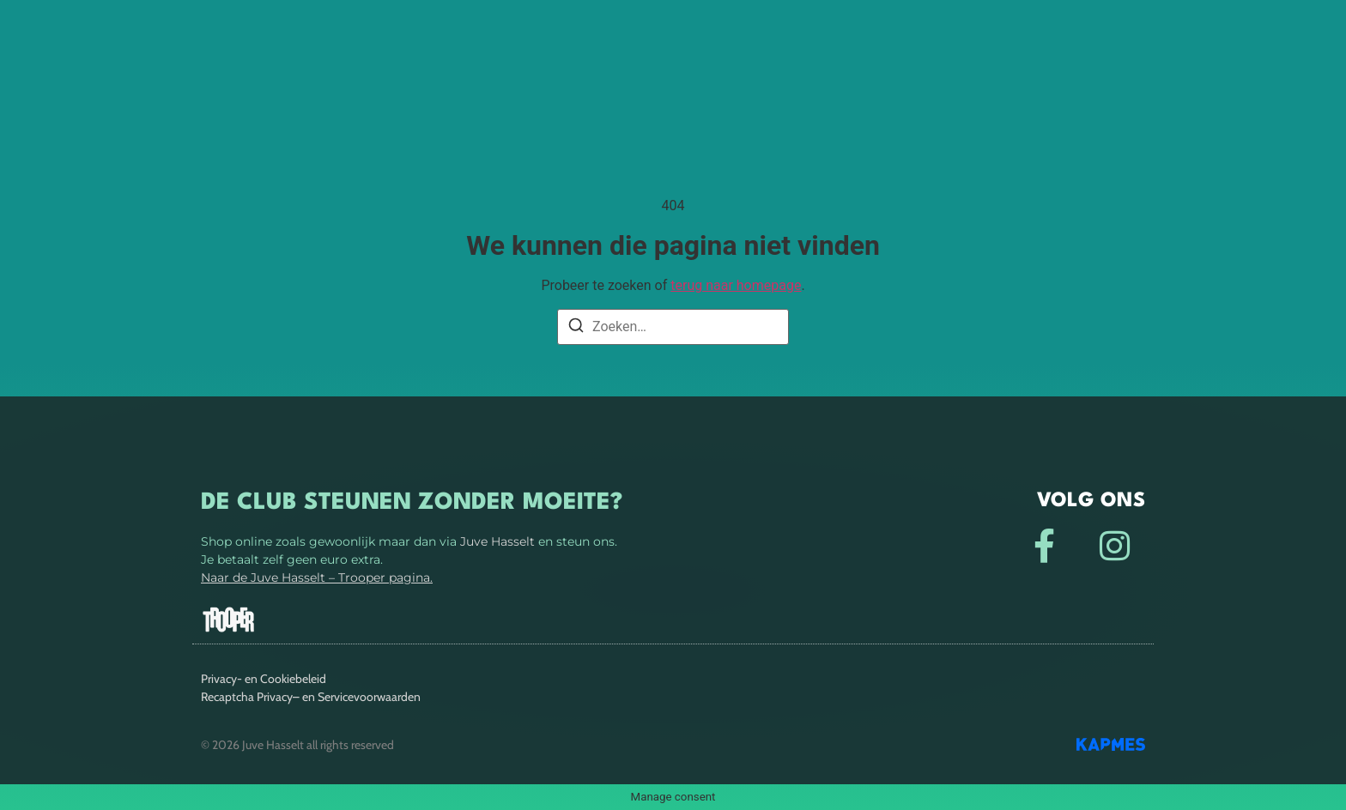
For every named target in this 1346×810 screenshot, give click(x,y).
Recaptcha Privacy (247, 696)
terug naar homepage (735, 285)
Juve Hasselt (497, 541)
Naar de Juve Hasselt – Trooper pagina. (317, 577)
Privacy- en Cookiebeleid (263, 678)
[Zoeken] (576, 328)
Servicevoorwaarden (369, 696)
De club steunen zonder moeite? (411, 503)
